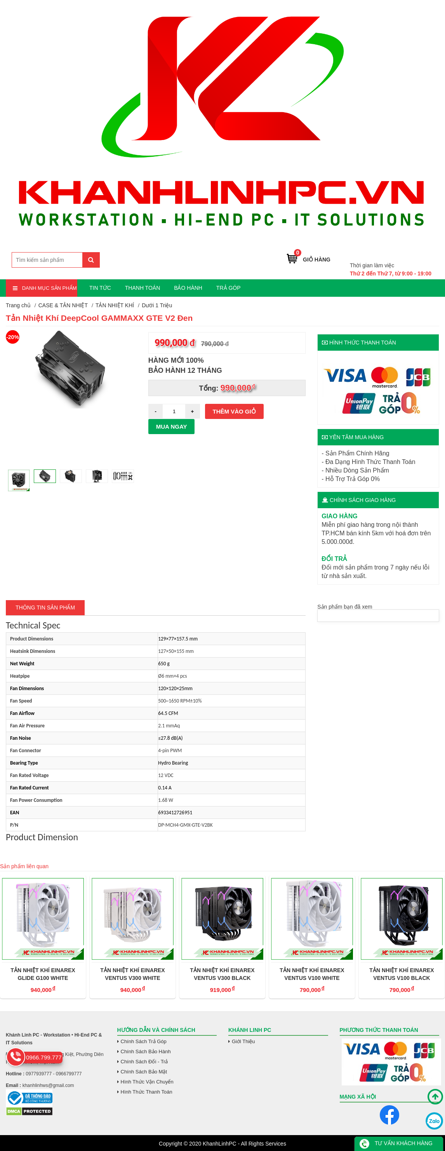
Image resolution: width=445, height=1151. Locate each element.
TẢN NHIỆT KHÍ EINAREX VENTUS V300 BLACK (222, 974)
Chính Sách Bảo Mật (144, 1072)
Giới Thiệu (243, 1041)
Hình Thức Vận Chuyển (147, 1082)
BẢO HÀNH (188, 288)
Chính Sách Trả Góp (144, 1041)
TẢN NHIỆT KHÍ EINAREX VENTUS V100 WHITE (312, 974)
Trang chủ (18, 305)
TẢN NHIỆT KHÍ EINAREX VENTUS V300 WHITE (132, 974)
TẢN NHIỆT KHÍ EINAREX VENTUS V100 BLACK (401, 974)
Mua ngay (171, 426)
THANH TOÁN (142, 288)
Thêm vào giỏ (234, 411)
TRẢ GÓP (228, 288)
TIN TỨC (100, 288)
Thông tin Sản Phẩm (45, 607)
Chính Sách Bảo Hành (146, 1051)
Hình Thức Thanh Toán (146, 1092)
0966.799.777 (413, 253)
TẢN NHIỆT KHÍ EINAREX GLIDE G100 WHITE (42, 974)
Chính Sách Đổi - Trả (144, 1061)
